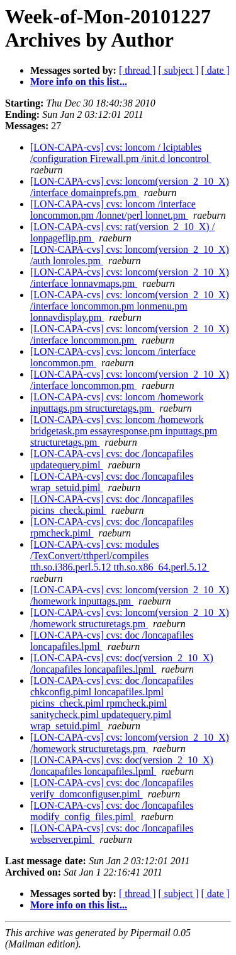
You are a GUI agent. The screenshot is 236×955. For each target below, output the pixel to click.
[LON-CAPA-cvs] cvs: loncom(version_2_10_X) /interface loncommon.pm (129, 334)
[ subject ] (179, 70)
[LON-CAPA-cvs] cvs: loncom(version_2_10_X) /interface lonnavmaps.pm (129, 278)
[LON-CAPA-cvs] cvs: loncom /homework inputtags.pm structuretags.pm (116, 402)
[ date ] (215, 70)
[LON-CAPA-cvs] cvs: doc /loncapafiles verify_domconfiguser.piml (111, 788)
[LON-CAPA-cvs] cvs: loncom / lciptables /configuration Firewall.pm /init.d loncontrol (120, 153)
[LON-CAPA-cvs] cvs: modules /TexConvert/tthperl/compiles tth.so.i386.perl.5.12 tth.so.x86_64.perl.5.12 (119, 555)
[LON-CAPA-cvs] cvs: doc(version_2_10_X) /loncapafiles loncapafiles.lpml (121, 663)
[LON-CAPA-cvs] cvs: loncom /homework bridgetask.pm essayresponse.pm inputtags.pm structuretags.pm (123, 431)
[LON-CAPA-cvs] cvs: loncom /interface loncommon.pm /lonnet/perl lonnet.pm (113, 210)
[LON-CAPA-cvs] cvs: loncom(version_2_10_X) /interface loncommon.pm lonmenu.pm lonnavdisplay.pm (129, 306)
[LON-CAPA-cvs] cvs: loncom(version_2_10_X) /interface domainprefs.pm (129, 187)
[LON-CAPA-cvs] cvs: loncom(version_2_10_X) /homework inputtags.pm (129, 595)
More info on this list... (78, 81)
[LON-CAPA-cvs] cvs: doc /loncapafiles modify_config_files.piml (111, 811)
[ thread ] (137, 70)
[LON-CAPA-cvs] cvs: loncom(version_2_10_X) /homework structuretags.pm (129, 618)
